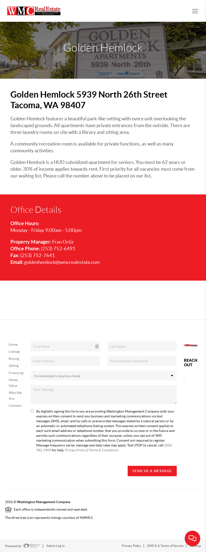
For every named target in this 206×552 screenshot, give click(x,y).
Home (13, 344)
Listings (14, 351)
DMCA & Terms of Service (165, 546)
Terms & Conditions (103, 450)
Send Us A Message (152, 471)
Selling (14, 366)
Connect (15, 405)
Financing (16, 373)
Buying (14, 358)
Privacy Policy (76, 450)
